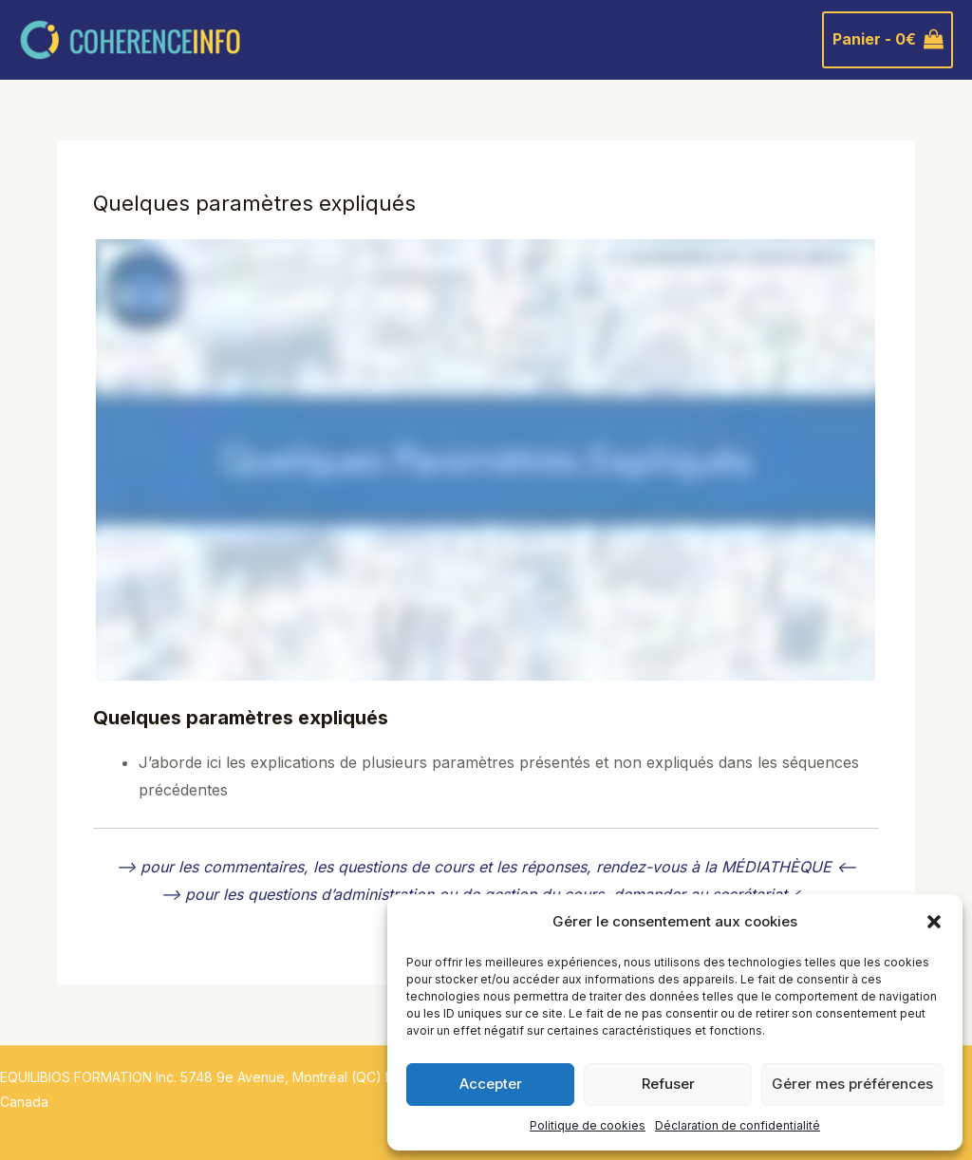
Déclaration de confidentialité (737, 1125)
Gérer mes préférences (852, 1084)
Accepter (490, 1084)
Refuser (668, 1084)
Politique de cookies (587, 1125)
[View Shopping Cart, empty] (887, 39)
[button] (934, 921)
